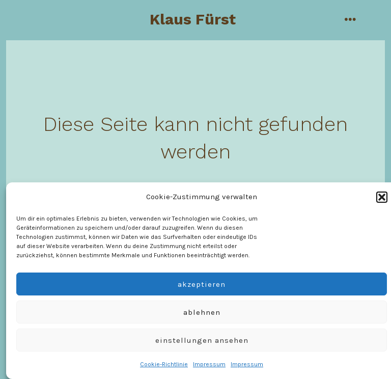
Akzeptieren (202, 284)
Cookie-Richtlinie (164, 364)
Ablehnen (201, 312)
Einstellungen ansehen (201, 340)
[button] (382, 197)
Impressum (209, 364)
